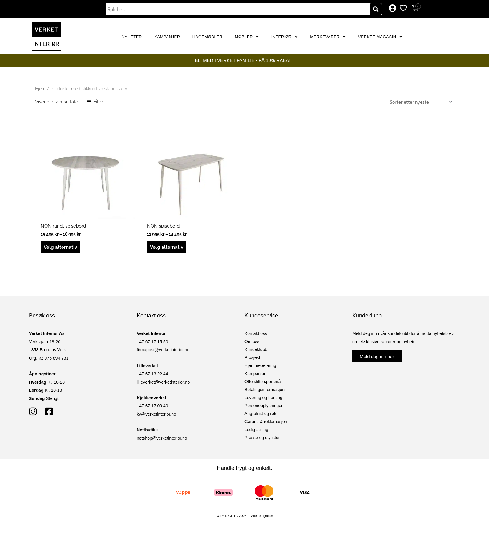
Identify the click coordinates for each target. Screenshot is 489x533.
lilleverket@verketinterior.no (163, 382)
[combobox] (238, 9)
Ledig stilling (256, 429)
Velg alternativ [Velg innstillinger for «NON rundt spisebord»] (60, 247)
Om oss (251, 341)
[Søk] (376, 9)
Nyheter (132, 36)
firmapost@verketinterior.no (163, 349)
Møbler (247, 36)
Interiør (284, 36)
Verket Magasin (380, 36)
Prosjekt (252, 357)
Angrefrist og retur (261, 413)
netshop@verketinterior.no (162, 438)
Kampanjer (167, 36)
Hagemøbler (207, 36)
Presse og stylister (262, 437)
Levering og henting (263, 397)
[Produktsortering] (420, 102)
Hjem (40, 88)
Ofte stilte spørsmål (263, 381)
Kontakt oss (255, 333)
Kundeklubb (255, 349)
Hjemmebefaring (260, 365)
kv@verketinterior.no (156, 414)
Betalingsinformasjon (264, 389)
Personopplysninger (263, 405)
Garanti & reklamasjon (265, 421)
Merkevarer (328, 36)
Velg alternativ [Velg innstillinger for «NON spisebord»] (166, 247)
